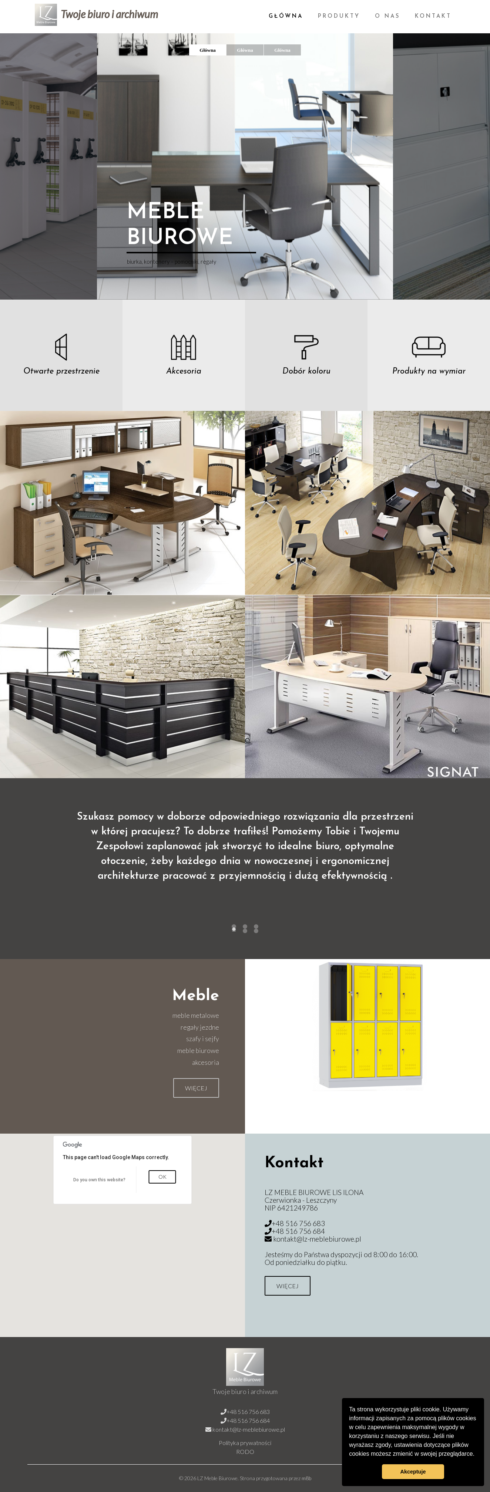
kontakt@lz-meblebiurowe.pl (317, 1239)
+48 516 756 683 (298, 1223)
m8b (306, 1478)
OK (162, 1177)
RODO (245, 1451)
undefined (234, 930)
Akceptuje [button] (413, 1472)
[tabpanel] (245, 858)
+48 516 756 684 (298, 1231)
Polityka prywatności (245, 1442)
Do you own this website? (99, 1179)
